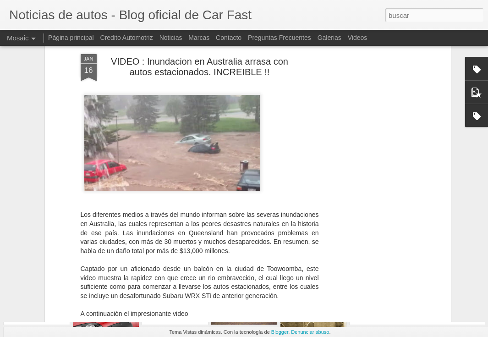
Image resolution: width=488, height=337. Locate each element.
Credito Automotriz (126, 37)
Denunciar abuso (310, 332)
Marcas (198, 37)
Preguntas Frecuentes (279, 37)
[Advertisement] (369, 152)
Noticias (170, 37)
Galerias (329, 37)
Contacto (228, 37)
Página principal (71, 37)
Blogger (279, 332)
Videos (357, 37)
